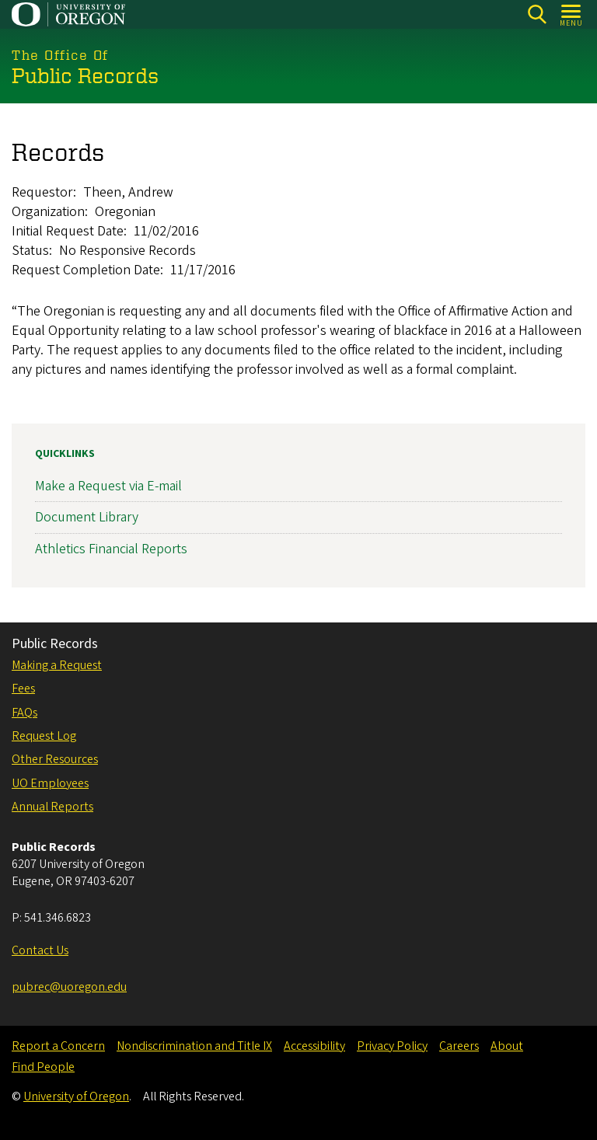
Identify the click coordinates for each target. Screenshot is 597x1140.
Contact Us (40, 950)
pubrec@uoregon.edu (69, 986)
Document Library (86, 517)
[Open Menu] (571, 14)
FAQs (24, 712)
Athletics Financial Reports (111, 548)
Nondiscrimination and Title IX (194, 1046)
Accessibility (314, 1046)
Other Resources (55, 759)
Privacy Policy (392, 1046)
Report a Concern (58, 1046)
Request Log (44, 735)
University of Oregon (76, 1096)
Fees (23, 688)
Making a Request (57, 665)
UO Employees (50, 783)
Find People (43, 1067)
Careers (459, 1046)
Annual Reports (52, 806)
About (507, 1046)
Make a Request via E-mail (108, 486)
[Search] (536, 14)
